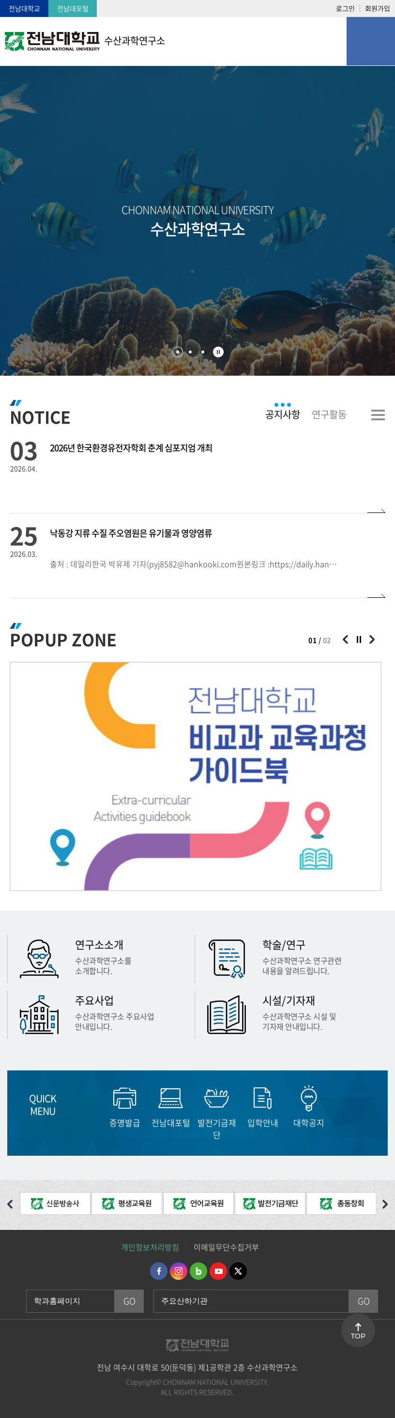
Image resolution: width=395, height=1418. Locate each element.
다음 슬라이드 (371, 639)
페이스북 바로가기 (158, 1271)
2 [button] (190, 352)
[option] (195, 776)
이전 (83, 1105)
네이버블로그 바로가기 (198, 1271)
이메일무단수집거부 (226, 1247)
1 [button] (177, 352)
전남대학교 (24, 8)
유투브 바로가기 (218, 1271)
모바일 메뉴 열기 (371, 41)
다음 (348, 1105)
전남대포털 (73, 8)
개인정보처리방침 (150, 1247)
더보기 (378, 415)
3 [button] (203, 352)
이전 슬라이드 (345, 639)
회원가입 (377, 8)
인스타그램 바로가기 (178, 1271)
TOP (358, 1336)
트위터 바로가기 (238, 1271)
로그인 (345, 8)
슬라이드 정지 (218, 352)
